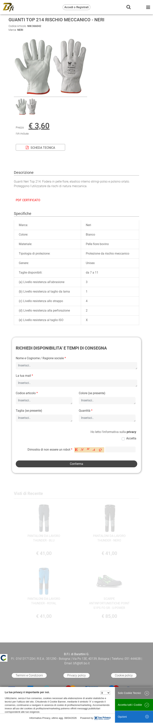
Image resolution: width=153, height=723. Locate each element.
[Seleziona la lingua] (105, 693)
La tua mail (24, 375)
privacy (131, 432)
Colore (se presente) (92, 393)
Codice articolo (27, 393)
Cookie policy (124, 675)
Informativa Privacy (39, 718)
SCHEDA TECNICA (40, 148)
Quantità (85, 410)
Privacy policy (76, 675)
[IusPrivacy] (102, 718)
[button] (50, 94)
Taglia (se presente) (29, 410)
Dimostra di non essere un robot (50, 449)
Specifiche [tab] (22, 213)
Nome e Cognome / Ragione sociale (41, 358)
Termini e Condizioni (29, 675)
